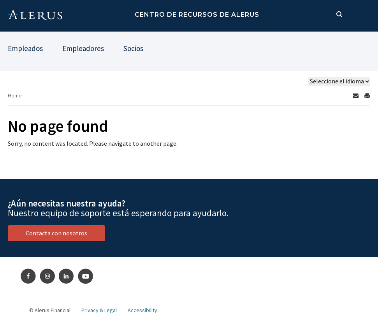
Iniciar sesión (365, 16)
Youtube (85, 276)
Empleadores (83, 48)
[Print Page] (367, 96)
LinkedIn (66, 276)
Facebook (28, 276)
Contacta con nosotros (56, 233)
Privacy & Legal (99, 310)
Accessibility (142, 310)
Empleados (25, 48)
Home (14, 95)
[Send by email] (355, 96)
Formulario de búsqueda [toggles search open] (339, 16)
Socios (133, 48)
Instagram (47, 276)
